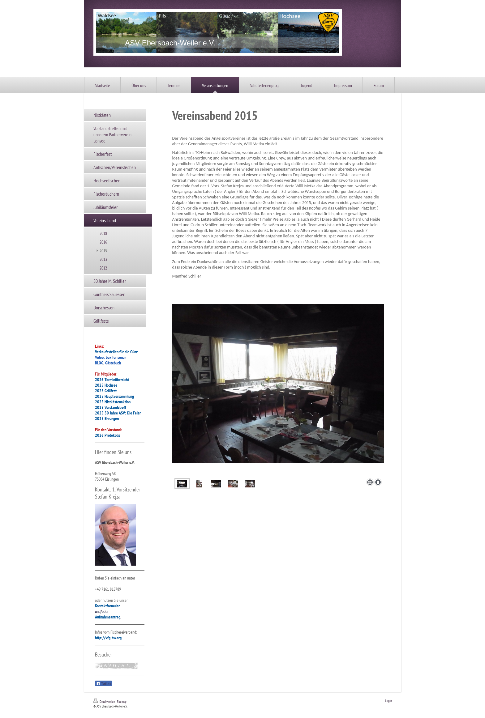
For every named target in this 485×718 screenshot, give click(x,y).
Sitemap (122, 701)
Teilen (103, 684)
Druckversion (104, 701)
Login (388, 701)
